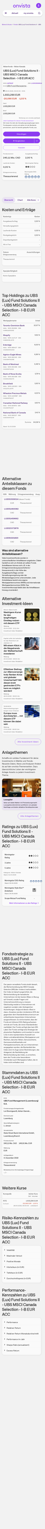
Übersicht (8, 200)
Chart (20, 200)
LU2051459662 (11, 518)
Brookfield (8, 383)
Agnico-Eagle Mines (12, 354)
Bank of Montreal (11, 364)
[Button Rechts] (37, 140)
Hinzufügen (21, 134)
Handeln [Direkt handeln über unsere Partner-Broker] (21, 147)
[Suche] (39, 13)
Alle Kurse (31, 200)
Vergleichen (19, 141)
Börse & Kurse (7, 25)
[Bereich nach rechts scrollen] (38, 200)
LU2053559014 (11, 499)
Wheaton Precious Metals (14, 393)
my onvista (28, 13)
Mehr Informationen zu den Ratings (24, 903)
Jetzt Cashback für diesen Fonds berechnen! (18, 121)
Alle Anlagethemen (29, 816)
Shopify (6, 335)
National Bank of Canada (14, 412)
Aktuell (15, 13)
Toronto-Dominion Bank (14, 325)
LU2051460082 (11, 509)
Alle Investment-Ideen (28, 741)
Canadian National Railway (15, 403)
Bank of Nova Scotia (12, 374)
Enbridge (7, 345)
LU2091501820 (11, 538)
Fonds (16, 25)
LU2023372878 (11, 528)
